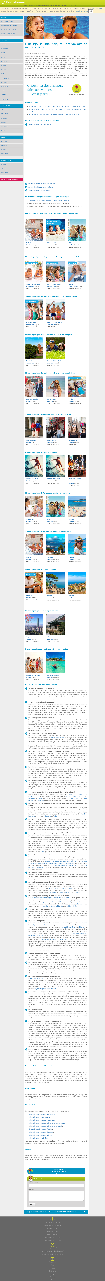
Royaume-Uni (80, 794)
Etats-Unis (31, 798)
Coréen (3, 95)
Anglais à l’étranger (8, 21)
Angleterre (52, 892)
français (4, 145)
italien (3, 149)
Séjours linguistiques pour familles (40, 1129)
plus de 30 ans (66, 927)
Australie (68, 796)
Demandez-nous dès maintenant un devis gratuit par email (49, 201)
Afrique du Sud (78, 796)
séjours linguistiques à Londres (45, 989)
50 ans (81, 927)
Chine (71, 798)
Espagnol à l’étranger (9, 25)
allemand (47, 816)
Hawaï (40, 798)
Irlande (61, 892)
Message (31, 1189)
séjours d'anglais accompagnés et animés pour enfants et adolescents (57, 862)
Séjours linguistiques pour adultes (40, 124)
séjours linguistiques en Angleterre (41, 1117)
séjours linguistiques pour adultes (65, 865)
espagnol (4, 154)
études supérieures (57, 738)
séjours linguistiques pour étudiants (41, 1132)
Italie (52, 1280)
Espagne (52, 1274)
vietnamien (5, 99)
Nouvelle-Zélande (57, 906)
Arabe (3, 57)
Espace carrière (52, 1231)
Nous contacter (52, 1234)
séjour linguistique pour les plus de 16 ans (57, 940)
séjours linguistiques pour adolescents (42, 1114)
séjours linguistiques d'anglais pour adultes (60, 861)
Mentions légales (52, 1228)
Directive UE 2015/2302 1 (52, 1237)
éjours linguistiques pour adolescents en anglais (46, 1126)
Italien (3, 53)
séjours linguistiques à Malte (38, 1138)
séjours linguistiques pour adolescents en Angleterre (47, 1123)
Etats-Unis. (78, 892)
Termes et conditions (52, 1222)
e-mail (43, 852)
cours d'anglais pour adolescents (61, 888)
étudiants (67, 898)
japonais (4, 164)
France (52, 1277)
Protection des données (52, 1225)
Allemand (4, 82)
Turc (3, 91)
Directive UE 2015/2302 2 (52, 1240)
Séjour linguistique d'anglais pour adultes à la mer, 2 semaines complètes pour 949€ (57, 106)
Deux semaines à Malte (36, 978)
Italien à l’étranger (8, 34)
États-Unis (52, 1271)
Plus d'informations (81, 11)
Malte (71, 794)
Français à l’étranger (8, 30)
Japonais (4, 65)
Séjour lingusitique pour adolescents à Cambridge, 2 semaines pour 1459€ (54, 114)
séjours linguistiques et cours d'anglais (42, 1120)
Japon (78, 798)
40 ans (74, 927)
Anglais (4, 44)
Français (4, 118)
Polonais (4, 70)
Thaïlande (40, 800)
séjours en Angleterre (49, 902)
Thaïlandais (5, 78)
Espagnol (4, 49)
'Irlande (31, 796)
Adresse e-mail (33, 1183)
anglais (4, 168)
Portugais (4, 86)
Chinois (4, 61)
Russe (3, 74)
